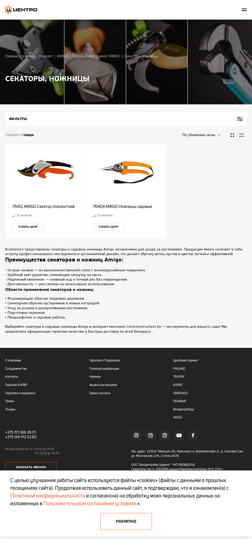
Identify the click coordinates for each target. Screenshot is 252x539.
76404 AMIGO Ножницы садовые (123, 208)
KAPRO (178, 385)
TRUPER (178, 376)
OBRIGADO (180, 393)
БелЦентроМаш (183, 409)
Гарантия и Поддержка (104, 360)
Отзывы (10, 409)
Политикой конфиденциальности (47, 496)
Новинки (95, 376)
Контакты (11, 376)
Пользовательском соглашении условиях (89, 504)
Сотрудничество (16, 368)
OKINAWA (179, 401)
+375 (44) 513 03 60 (21, 437)
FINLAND (179, 368)
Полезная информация (104, 368)
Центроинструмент (185, 360)
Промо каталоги (100, 393)
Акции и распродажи (103, 385)
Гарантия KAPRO (16, 385)
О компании (13, 360)
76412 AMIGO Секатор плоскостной (44, 208)
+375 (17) (12, 432)
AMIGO (177, 417)
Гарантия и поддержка (20, 393)
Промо (9, 401)
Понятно (126, 521)
